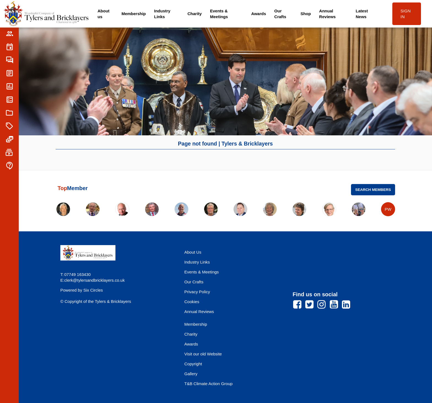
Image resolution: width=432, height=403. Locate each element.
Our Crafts (280, 14)
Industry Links (162, 14)
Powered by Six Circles (81, 290)
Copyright (193, 363)
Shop (306, 13)
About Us (192, 252)
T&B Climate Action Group (208, 383)
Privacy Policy (197, 291)
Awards (258, 13)
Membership (133, 13)
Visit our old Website (203, 354)
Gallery (191, 373)
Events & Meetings (219, 14)
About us (103, 14)
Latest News (362, 14)
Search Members (373, 190)
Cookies (191, 301)
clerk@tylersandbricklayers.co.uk (94, 280)
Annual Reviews (327, 14)
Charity (195, 13)
